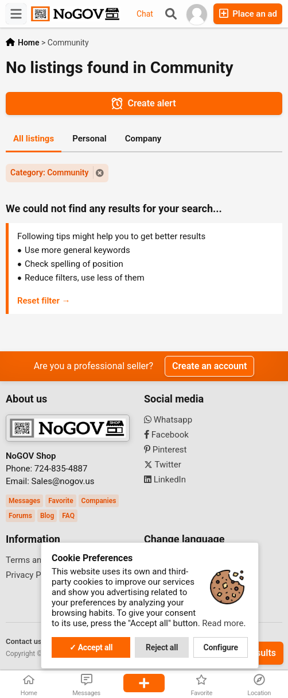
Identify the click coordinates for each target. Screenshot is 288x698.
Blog (47, 516)
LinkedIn (165, 479)
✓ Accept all (91, 647)
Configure (221, 647)
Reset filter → (44, 301)
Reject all (162, 647)
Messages (24, 501)
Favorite (60, 501)
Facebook (166, 434)
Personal (89, 138)
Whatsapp (168, 420)
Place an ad (248, 13)
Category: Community (49, 172)
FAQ (68, 516)
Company (143, 138)
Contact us (24, 641)
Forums (20, 516)
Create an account (209, 365)
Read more (222, 623)
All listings (33, 138)
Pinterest (165, 449)
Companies (98, 501)
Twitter (162, 464)
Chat (145, 13)
